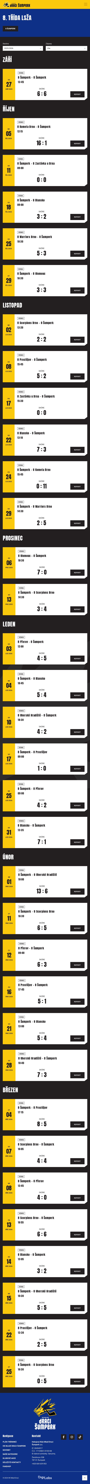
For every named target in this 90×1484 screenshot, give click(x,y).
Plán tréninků (10, 1442)
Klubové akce (9, 1458)
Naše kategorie (10, 1454)
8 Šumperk (10, 29)
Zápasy (49, 44)
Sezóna (6, 44)
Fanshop (7, 1466)
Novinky (6, 1450)
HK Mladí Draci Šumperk (14, 1446)
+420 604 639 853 (39, 1464)
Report (77, 94)
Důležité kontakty (12, 1462)
